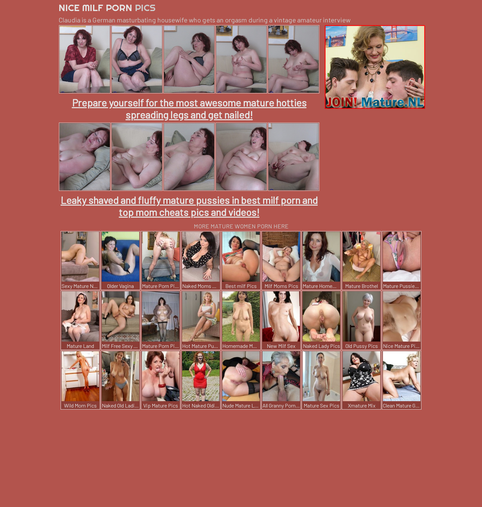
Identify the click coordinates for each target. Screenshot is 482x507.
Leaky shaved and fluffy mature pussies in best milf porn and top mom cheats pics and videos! (189, 206)
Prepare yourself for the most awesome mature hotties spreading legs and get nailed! (189, 108)
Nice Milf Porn (107, 7)
